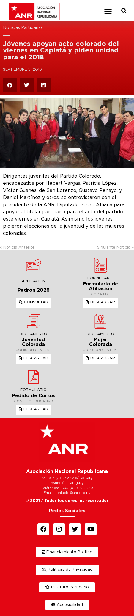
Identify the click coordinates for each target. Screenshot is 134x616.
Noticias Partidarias (23, 28)
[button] (108, 11)
